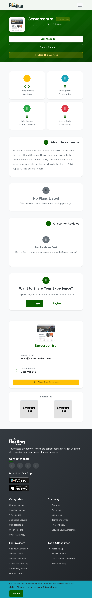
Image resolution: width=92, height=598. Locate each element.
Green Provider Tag (18, 563)
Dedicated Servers (18, 520)
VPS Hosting (15, 515)
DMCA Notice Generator (61, 558)
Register (56, 303)
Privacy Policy (56, 525)
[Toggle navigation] (80, 5)
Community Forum (18, 568)
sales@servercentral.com (36, 358)
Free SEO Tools (16, 573)
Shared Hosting (16, 505)
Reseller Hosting (17, 510)
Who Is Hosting (57, 563)
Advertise (54, 510)
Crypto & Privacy (17, 535)
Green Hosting (16, 530)
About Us (54, 505)
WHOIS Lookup (57, 553)
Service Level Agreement (62, 530)
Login (35, 303)
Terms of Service (58, 520)
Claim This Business (46, 55)
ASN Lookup (56, 548)
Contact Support (46, 47)
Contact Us (55, 515)
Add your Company (18, 548)
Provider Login (16, 553)
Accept (16, 593)
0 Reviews (57, 24)
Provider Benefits (17, 558)
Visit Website (46, 39)
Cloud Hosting (16, 525)
